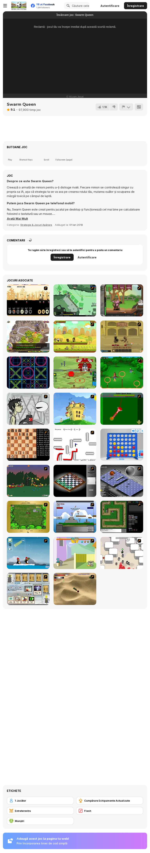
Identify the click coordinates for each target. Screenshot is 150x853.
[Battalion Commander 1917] (75, 373)
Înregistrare (135, 5)
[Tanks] (75, 589)
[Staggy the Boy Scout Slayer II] (28, 481)
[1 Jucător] (40, 801)
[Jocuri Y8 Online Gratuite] (19, 5)
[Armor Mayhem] (75, 300)
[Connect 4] (121, 445)
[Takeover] (28, 337)
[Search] (67, 5)
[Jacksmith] (121, 300)
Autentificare (109, 5)
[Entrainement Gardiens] (121, 373)
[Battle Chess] (28, 445)
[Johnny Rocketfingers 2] (28, 409)
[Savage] (28, 517)
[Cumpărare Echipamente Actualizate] (109, 801)
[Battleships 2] (121, 481)
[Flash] (109, 811)
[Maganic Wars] (28, 589)
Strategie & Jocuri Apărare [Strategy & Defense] (36, 224)
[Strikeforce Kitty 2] (75, 337)
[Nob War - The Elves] (28, 300)
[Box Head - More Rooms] (121, 553)
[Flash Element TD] (121, 517)
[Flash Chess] (75, 481)
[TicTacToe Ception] (28, 373)
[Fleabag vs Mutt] (75, 553)
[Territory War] (75, 517)
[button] (17, 219)
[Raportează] (126, 106)
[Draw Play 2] (75, 445)
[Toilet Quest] (121, 409)
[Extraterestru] (40, 811)
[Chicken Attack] (75, 409)
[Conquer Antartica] (28, 553)
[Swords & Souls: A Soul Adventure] (121, 337)
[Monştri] (40, 821)
